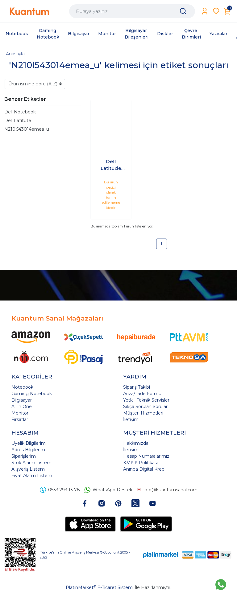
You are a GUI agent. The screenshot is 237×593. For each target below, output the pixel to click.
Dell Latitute (17, 120)
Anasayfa (15, 53)
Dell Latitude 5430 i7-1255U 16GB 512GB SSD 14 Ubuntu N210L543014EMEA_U (111, 165)
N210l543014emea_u (26, 129)
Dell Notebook (20, 112)
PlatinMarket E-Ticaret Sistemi (100, 587)
